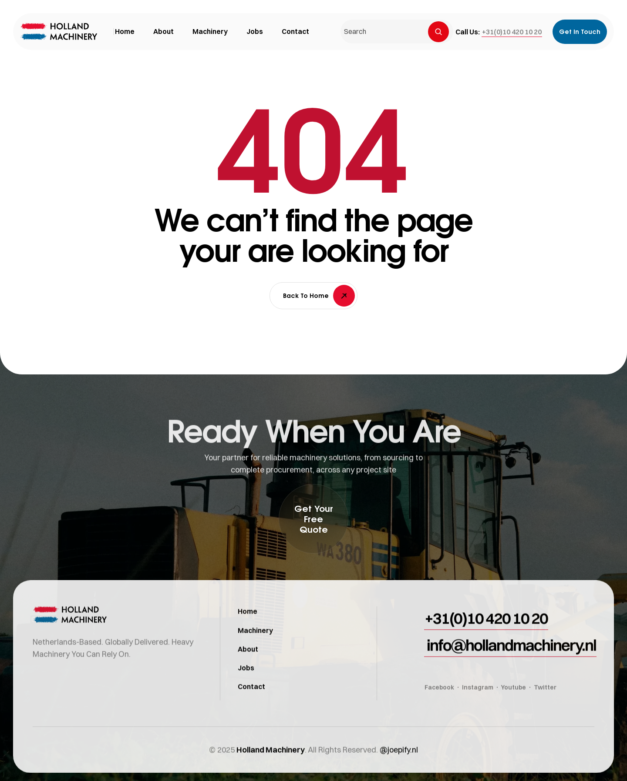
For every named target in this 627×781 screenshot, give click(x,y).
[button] (512, 32)
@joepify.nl (399, 762)
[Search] (438, 31)
